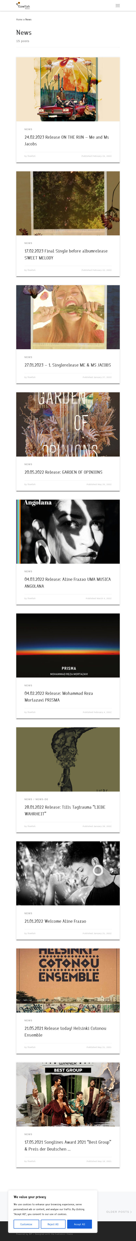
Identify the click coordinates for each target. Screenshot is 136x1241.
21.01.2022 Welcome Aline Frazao (55, 921)
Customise (26, 1224)
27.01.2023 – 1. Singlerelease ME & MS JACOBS (68, 365)
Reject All (53, 1224)
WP (30, 1234)
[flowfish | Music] (23, 5)
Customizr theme (64, 1234)
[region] (52, 1211)
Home (19, 19)
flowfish (32, 156)
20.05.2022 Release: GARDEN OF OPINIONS (64, 472)
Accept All (79, 1224)
